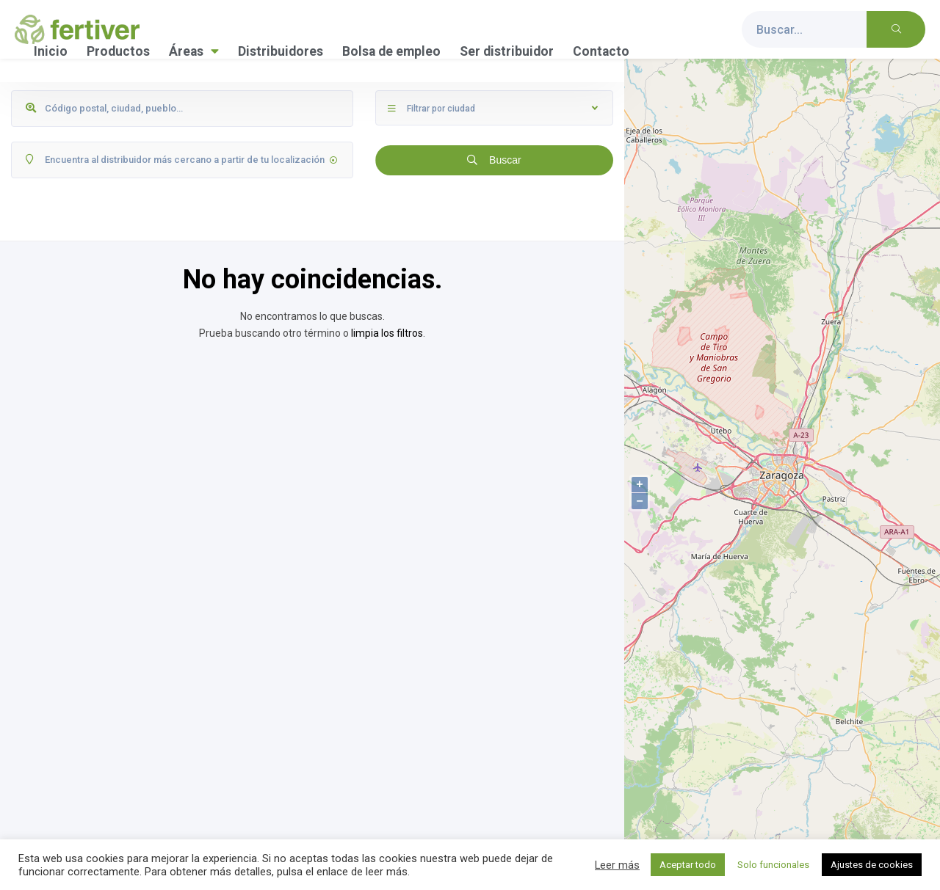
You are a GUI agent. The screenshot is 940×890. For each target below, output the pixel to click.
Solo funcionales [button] (773, 864)
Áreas (194, 51)
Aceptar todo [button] (687, 864)
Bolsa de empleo (391, 51)
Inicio (51, 51)
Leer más (617, 865)
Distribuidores (280, 51)
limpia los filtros (387, 333)
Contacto (601, 51)
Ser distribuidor (507, 51)
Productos (118, 51)
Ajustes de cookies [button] (872, 864)
